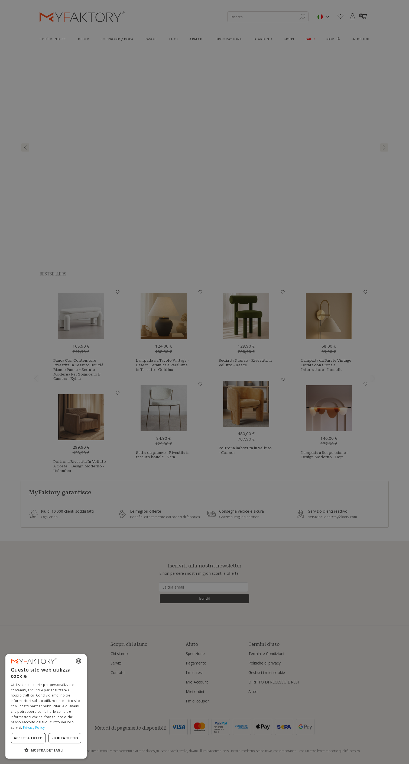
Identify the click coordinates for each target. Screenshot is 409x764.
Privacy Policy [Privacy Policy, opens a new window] (34, 727)
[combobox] (78, 661)
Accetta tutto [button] (28, 738)
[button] (46, 750)
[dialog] (46, 706)
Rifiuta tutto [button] (64, 738)
